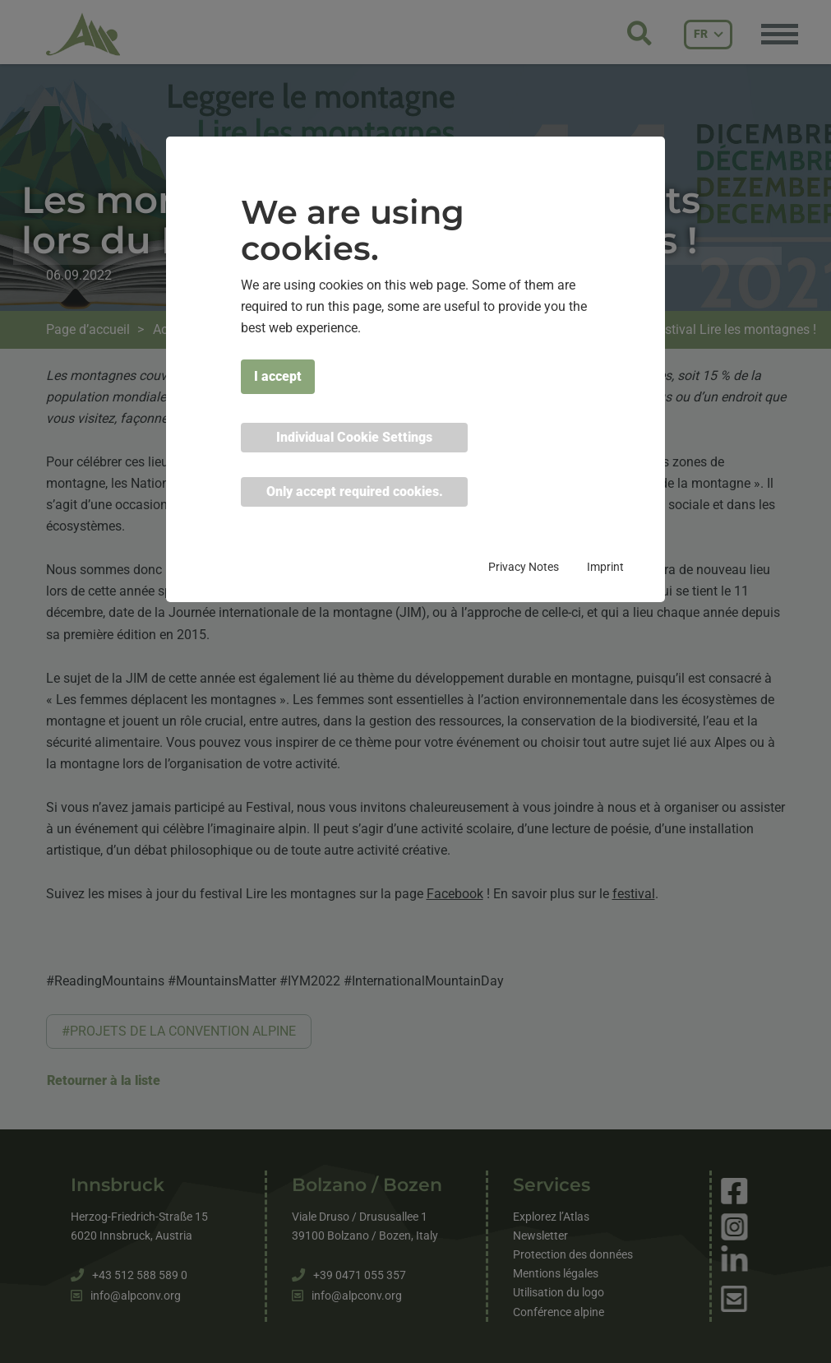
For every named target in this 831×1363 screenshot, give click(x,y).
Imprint (605, 566)
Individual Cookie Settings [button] (354, 437)
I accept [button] (278, 376)
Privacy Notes (523, 566)
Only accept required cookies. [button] (354, 491)
